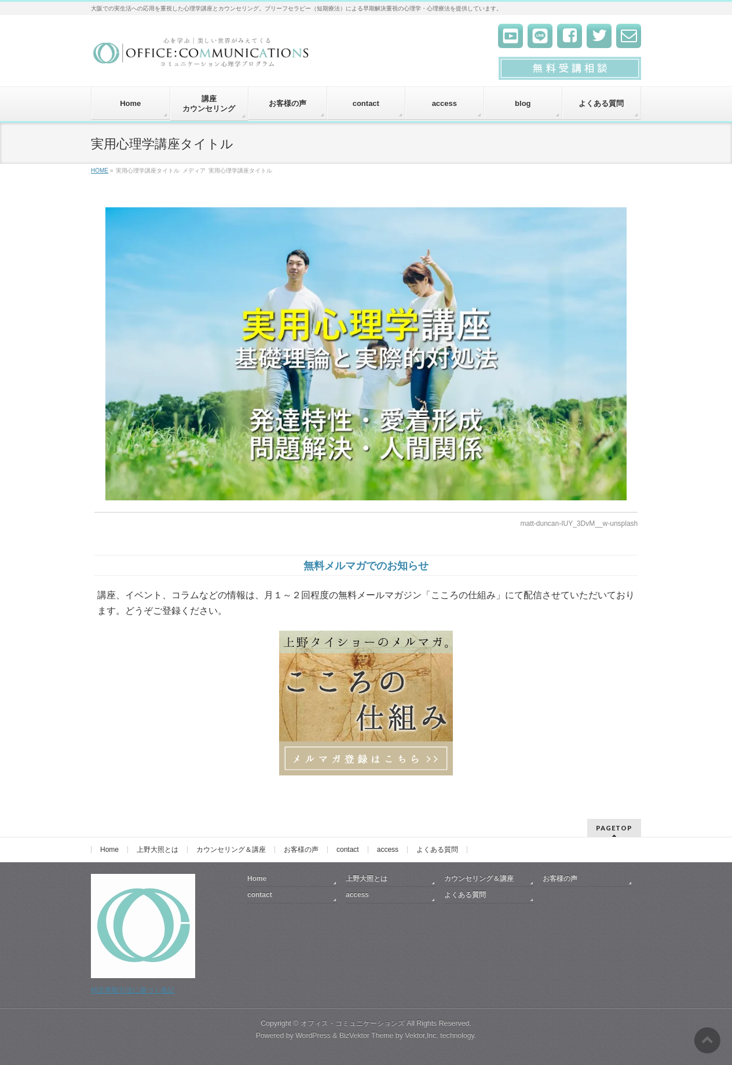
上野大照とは (157, 849)
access (387, 849)
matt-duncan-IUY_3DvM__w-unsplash (579, 523)
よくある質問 (437, 849)
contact (347, 849)
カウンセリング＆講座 (231, 849)
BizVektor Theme (366, 1035)
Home (109, 849)
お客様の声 (301, 849)
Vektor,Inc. (421, 1035)
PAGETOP (614, 828)
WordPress (313, 1035)
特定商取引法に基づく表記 (132, 990)
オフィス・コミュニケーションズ (353, 1023)
